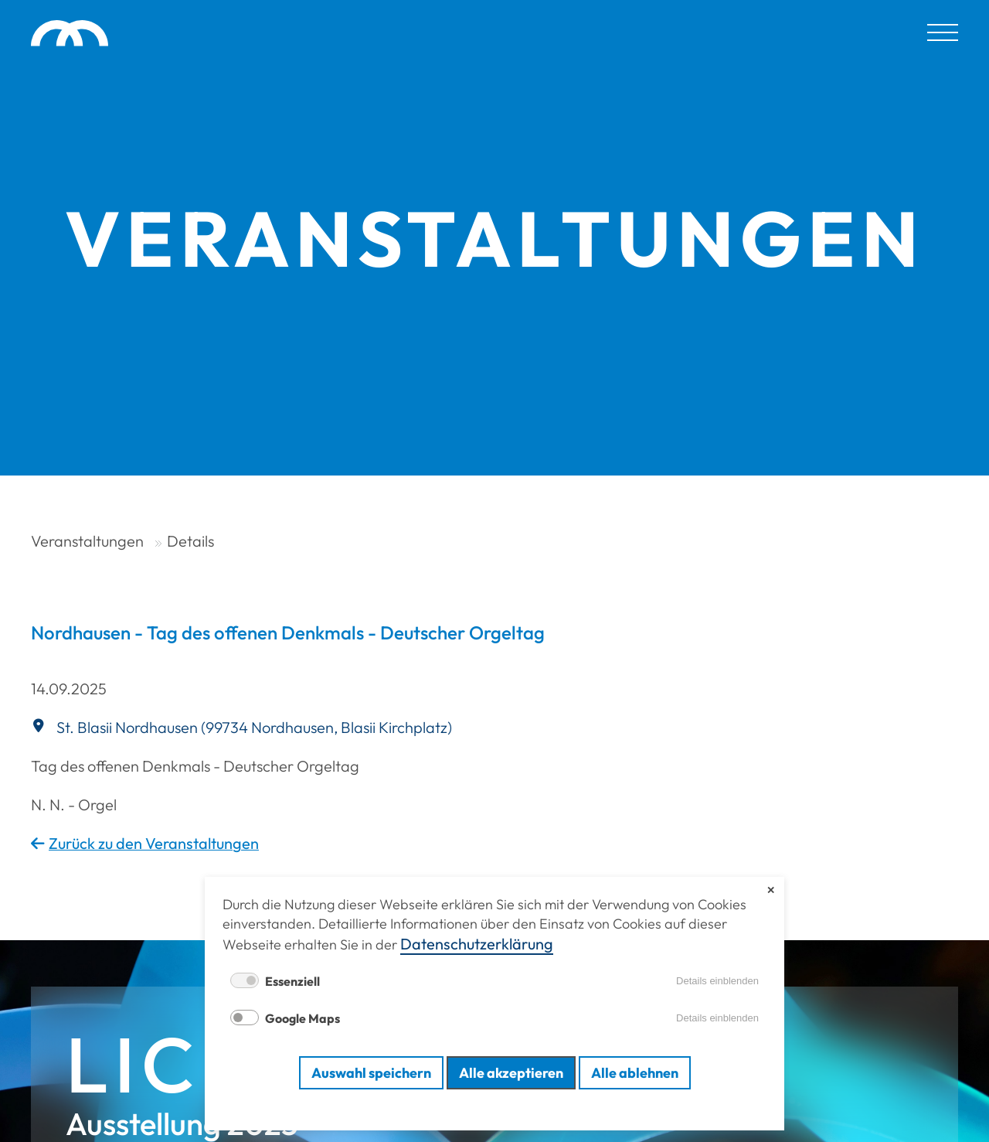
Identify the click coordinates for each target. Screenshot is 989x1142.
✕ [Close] (770, 890)
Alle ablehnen (634, 1073)
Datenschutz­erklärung (476, 943)
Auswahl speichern (371, 1073)
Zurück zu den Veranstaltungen (154, 843)
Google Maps (302, 1018)
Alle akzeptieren (511, 1073)
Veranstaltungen (87, 541)
